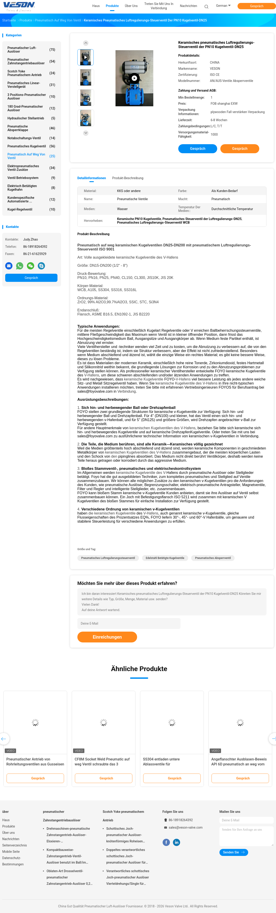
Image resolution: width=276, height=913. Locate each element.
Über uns (8, 832)
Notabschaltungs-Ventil (31, 138)
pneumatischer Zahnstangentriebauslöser (31, 61)
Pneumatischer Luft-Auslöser (31, 49)
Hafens (93, 375)
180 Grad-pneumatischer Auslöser (31, 108)
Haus (6, 820)
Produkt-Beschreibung (127, 178)
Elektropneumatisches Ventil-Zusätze (31, 167)
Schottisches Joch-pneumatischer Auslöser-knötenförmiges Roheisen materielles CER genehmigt (125, 835)
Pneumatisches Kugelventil (31, 146)
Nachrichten (10, 839)
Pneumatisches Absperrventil (213, 558)
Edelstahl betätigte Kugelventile (165, 558)
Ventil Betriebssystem (31, 178)
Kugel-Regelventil (31, 209)
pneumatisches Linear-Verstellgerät (31, 84)
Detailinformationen (91, 178)
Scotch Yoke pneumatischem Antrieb (31, 73)
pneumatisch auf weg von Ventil (31, 156)
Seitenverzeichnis (14, 845)
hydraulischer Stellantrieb (31, 118)
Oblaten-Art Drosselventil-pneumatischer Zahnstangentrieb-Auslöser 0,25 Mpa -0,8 (69, 878)
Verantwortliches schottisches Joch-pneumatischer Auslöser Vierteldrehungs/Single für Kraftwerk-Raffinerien (127, 878)
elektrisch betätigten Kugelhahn (31, 187)
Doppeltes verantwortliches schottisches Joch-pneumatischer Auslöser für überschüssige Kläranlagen (126, 857)
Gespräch (256, 6)
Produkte (8, 826)
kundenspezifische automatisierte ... (31, 199)
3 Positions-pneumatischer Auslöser (31, 96)
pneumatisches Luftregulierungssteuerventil (108, 558)
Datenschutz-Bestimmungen (13, 861)
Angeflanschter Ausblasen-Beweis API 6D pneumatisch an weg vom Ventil (239, 764)
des (199, 383)
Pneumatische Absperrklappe (31, 128)
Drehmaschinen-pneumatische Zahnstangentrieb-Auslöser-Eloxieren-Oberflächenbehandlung (68, 835)
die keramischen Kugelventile (112, 513)
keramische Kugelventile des (139, 257)
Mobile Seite (11, 851)
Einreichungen (107, 637)
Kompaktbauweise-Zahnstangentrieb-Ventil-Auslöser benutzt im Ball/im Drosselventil (66, 857)
